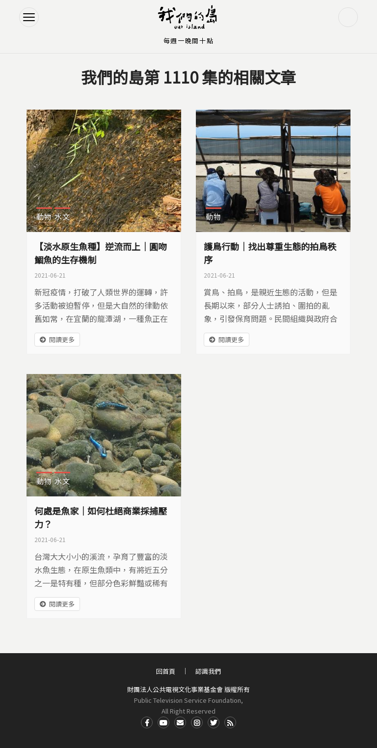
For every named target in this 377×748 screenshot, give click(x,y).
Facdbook (147, 722)
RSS (230, 722)
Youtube (163, 722)
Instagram (197, 722)
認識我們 (208, 671)
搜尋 (348, 17)
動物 (44, 216)
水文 (62, 216)
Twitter (213, 722)
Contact (180, 722)
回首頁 (165, 671)
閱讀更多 (62, 339)
